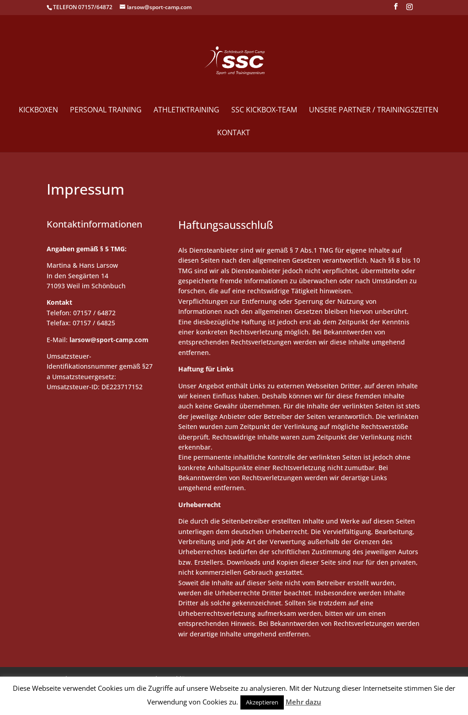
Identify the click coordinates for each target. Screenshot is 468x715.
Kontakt (233, 133)
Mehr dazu (303, 701)
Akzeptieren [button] (262, 702)
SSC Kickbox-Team (264, 110)
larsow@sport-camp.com (109, 339)
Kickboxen (38, 110)
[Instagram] (409, 9)
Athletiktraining (186, 110)
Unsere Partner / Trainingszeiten (373, 110)
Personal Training (106, 110)
